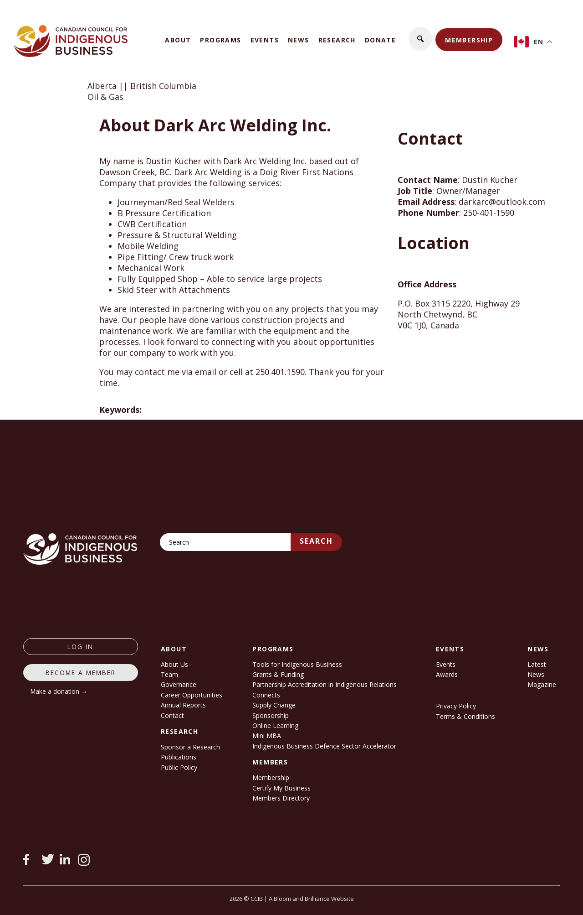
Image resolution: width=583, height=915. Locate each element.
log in (80, 646)
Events (265, 40)
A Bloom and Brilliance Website (311, 898)
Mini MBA (266, 735)
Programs (220, 40)
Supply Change (274, 705)
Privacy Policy (456, 706)
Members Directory (281, 798)
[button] (420, 39)
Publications (178, 757)
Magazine (541, 684)
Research (337, 40)
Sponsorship (270, 715)
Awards (447, 674)
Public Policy (179, 767)
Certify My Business (281, 788)
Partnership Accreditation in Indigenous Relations (324, 684)
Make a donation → (59, 691)
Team (169, 674)
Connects (266, 695)
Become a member (81, 672)
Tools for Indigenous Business (297, 664)
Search (316, 541)
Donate (380, 40)
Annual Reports (183, 705)
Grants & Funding (278, 674)
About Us (174, 664)
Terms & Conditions (465, 716)
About (178, 40)
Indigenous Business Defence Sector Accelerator (324, 746)
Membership (469, 40)
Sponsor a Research (190, 747)
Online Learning (275, 725)
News (298, 40)
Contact (172, 715)
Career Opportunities (191, 695)
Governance (178, 684)
